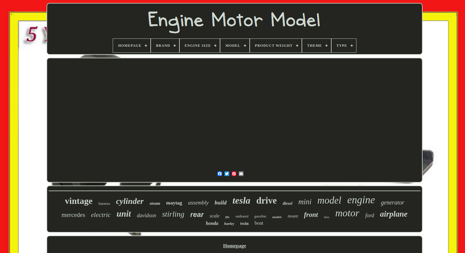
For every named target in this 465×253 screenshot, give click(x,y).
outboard (242, 216)
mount (293, 216)
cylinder (130, 201)
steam (154, 203)
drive (266, 200)
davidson (146, 215)
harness (104, 203)
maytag (174, 203)
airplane (393, 214)
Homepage (234, 246)
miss (326, 217)
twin (244, 223)
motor (347, 212)
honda (212, 223)
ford (369, 215)
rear (197, 214)
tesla (241, 200)
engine (361, 200)
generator (392, 202)
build (221, 202)
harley (229, 223)
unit (124, 213)
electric (101, 214)
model (329, 200)
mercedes (73, 214)
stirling (173, 214)
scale (214, 215)
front (311, 214)
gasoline (260, 216)
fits (227, 217)
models (277, 217)
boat (258, 223)
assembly (198, 202)
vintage (79, 201)
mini (304, 202)
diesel (287, 203)
